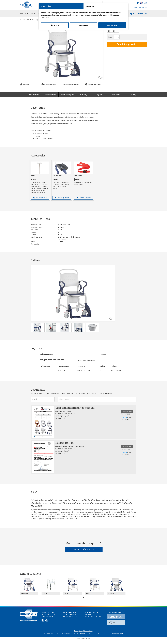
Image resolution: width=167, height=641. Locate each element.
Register (124, 418)
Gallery (83, 95)
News (33, 14)
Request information (93, 85)
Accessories (50, 95)
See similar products (71, 85)
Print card (24, 85)
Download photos (49, 85)
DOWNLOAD (127, 412)
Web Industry (86, 639)
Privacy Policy (78, 632)
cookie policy (45, 17)
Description (33, 95)
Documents (116, 95)
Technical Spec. (66, 95)
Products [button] (24, 14)
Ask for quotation (127, 45)
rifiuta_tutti (54, 25)
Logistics (100, 95)
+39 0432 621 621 (140, 8)
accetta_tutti (112, 25)
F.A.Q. (133, 95)
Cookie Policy (88, 632)
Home (32, 21)
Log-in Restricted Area (138, 15)
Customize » (83, 25)
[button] (43, 400)
